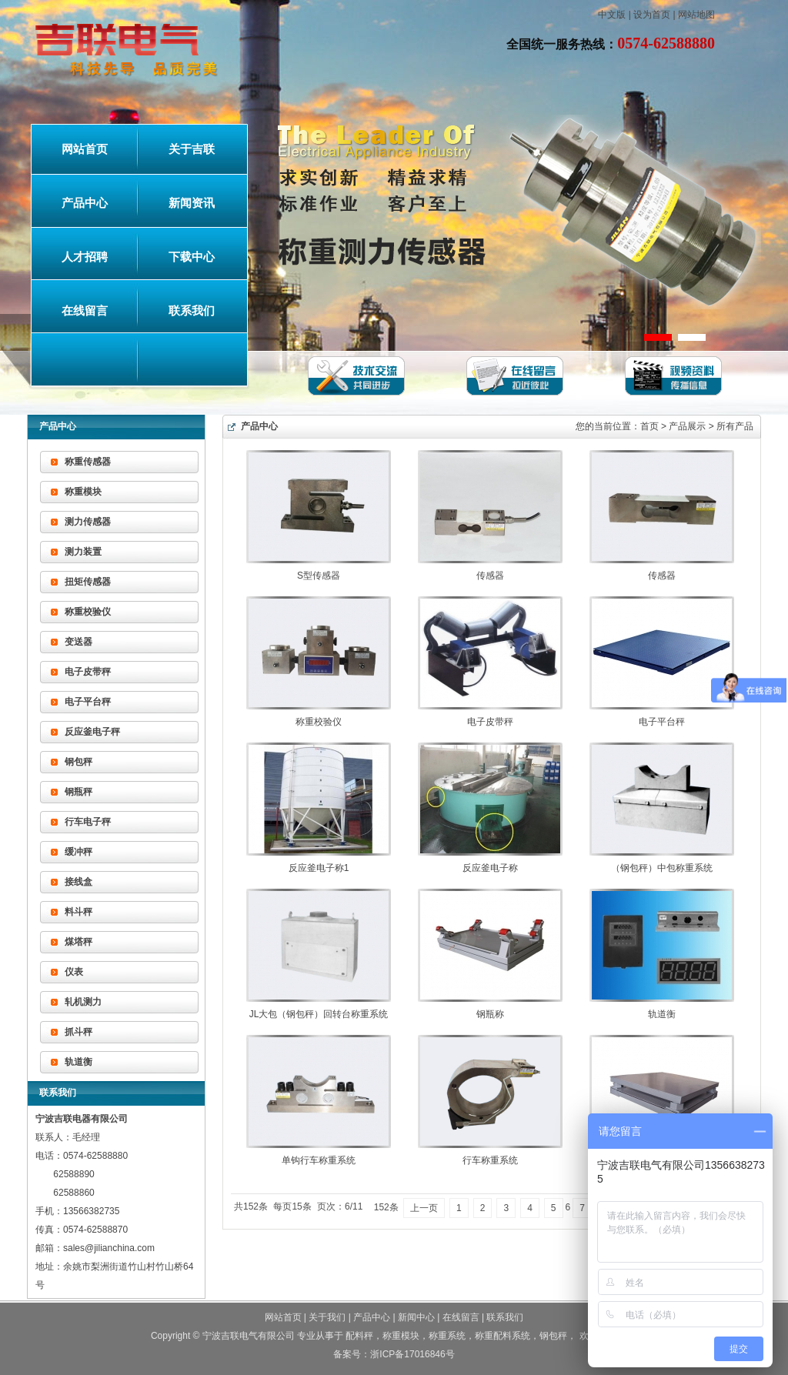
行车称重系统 (490, 1160)
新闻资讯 (192, 203)
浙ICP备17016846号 (412, 1354)
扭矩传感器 (88, 581)
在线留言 (85, 311)
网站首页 (85, 149)
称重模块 (83, 491)
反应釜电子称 (490, 868)
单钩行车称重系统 (319, 1160)
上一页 (424, 1208)
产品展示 (687, 426)
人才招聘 (85, 257)
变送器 (78, 641)
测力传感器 (88, 521)
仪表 (74, 971)
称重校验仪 (88, 611)
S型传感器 (318, 575)
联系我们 (192, 311)
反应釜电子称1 (319, 868)
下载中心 (192, 257)
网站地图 (696, 14)
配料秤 (359, 1335)
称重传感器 (88, 461)
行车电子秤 (88, 821)
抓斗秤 (78, 1031)
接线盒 (78, 881)
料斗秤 (78, 911)
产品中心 (85, 203)
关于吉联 (192, 149)
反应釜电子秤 (92, 731)
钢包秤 (78, 761)
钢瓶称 (490, 1014)
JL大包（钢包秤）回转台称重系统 (319, 1014)
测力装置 (83, 551)
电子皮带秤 (88, 671)
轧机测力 (83, 1001)
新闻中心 (416, 1317)
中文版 (612, 14)
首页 (649, 426)
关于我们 (327, 1317)
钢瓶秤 (78, 791)
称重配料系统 (502, 1335)
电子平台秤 (88, 701)
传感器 (490, 575)
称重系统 (447, 1335)
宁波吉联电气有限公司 (248, 1335)
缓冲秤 (78, 851)
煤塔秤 (78, 941)
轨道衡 (78, 1061)
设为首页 (651, 14)
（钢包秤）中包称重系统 (662, 868)
